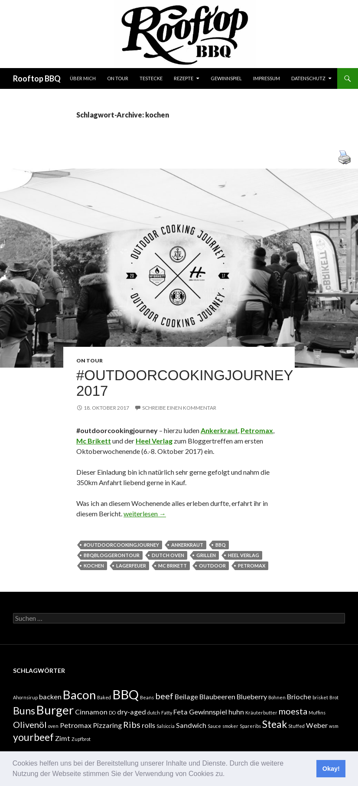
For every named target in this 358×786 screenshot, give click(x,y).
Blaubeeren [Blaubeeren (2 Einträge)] (217, 696)
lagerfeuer (131, 565)
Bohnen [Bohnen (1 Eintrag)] (277, 697)
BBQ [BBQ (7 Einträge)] (125, 694)
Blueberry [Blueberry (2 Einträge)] (252, 696)
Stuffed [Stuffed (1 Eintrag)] (296, 726)
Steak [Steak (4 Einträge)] (274, 724)
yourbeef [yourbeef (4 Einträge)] (33, 737)
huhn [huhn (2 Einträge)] (236, 712)
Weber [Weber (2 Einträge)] (317, 725)
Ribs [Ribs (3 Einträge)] (131, 724)
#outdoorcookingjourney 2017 (184, 383)
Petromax (251, 565)
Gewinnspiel (226, 78)
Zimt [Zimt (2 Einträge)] (62, 738)
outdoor (212, 565)
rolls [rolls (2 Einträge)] (148, 725)
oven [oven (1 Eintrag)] (53, 726)
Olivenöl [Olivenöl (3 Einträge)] (30, 724)
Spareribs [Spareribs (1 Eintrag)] (250, 726)
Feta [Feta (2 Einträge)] (180, 712)
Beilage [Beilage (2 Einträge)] (186, 696)
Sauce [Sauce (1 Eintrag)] (214, 726)
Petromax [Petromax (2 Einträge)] (75, 725)
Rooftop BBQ (37, 78)
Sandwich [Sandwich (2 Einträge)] (191, 725)
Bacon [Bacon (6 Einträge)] (79, 695)
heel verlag (243, 555)
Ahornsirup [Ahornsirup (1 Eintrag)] (25, 697)
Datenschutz (308, 78)
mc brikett (172, 565)
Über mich (83, 78)
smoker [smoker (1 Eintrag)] (230, 726)
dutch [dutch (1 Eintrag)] (153, 712)
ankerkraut (187, 545)
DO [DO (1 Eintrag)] (112, 712)
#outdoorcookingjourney (121, 545)
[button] (228, 774)
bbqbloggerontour (112, 555)
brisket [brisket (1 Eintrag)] (320, 697)
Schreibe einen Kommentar (179, 407)
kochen (94, 565)
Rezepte (183, 78)
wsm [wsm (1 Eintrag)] (333, 726)
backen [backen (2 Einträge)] (50, 696)
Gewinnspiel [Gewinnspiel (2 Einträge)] (208, 712)
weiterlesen (145, 513)
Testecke (151, 78)
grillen (206, 555)
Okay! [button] (331, 768)
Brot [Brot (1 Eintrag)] (333, 697)
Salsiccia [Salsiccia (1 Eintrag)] (165, 726)
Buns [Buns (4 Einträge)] (24, 710)
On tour (117, 78)
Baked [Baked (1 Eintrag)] (104, 697)
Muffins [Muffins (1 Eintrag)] (317, 712)
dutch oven (168, 555)
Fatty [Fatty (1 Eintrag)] (166, 712)
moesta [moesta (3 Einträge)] (293, 711)
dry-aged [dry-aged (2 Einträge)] (131, 712)
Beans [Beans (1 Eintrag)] (147, 697)
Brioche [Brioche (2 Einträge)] (299, 696)
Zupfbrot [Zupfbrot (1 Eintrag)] (81, 739)
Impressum (266, 78)
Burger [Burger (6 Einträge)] (55, 710)
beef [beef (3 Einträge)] (164, 696)
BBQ (220, 545)
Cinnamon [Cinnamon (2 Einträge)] (91, 712)
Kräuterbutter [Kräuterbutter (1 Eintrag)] (261, 712)
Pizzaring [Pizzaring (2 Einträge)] (107, 725)
